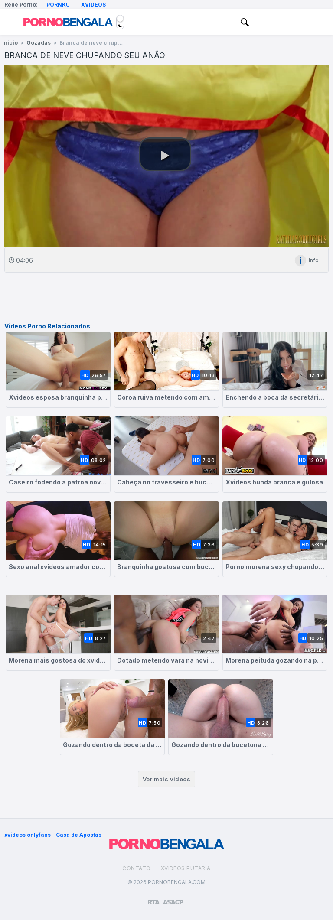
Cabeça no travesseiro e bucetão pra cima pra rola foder (166, 482)
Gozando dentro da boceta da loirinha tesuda (112, 744)
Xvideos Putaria (186, 868)
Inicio (10, 42)
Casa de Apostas (78, 835)
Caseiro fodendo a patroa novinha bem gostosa (58, 482)
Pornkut (60, 4)
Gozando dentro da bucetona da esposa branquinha (220, 744)
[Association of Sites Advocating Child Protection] (173, 898)
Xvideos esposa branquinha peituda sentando (58, 397)
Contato (136, 868)
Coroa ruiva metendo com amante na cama (166, 397)
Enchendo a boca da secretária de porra (274, 397)
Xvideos (93, 4)
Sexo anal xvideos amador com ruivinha (58, 566)
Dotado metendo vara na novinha (166, 660)
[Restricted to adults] (154, 898)
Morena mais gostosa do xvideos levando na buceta (58, 660)
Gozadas (38, 42)
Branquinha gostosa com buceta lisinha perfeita (166, 566)
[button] (165, 154)
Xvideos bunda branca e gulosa (274, 482)
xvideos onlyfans (27, 835)
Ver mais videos (166, 779)
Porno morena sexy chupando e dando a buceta (274, 566)
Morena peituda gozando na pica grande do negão (274, 660)
